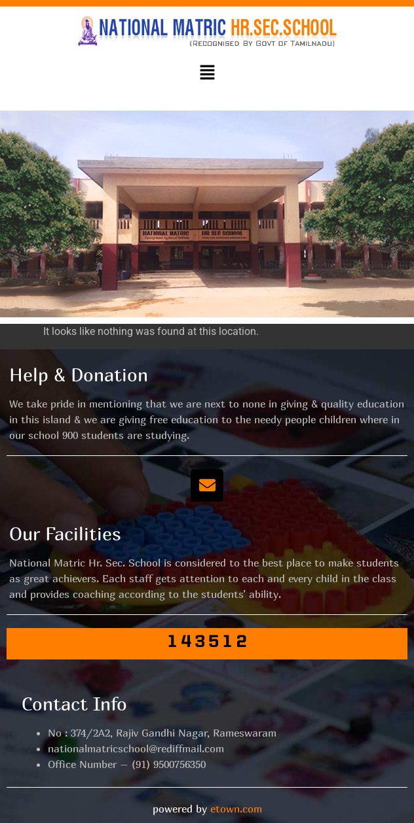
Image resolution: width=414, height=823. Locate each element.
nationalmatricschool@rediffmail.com (136, 748)
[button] (207, 73)
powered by (207, 808)
